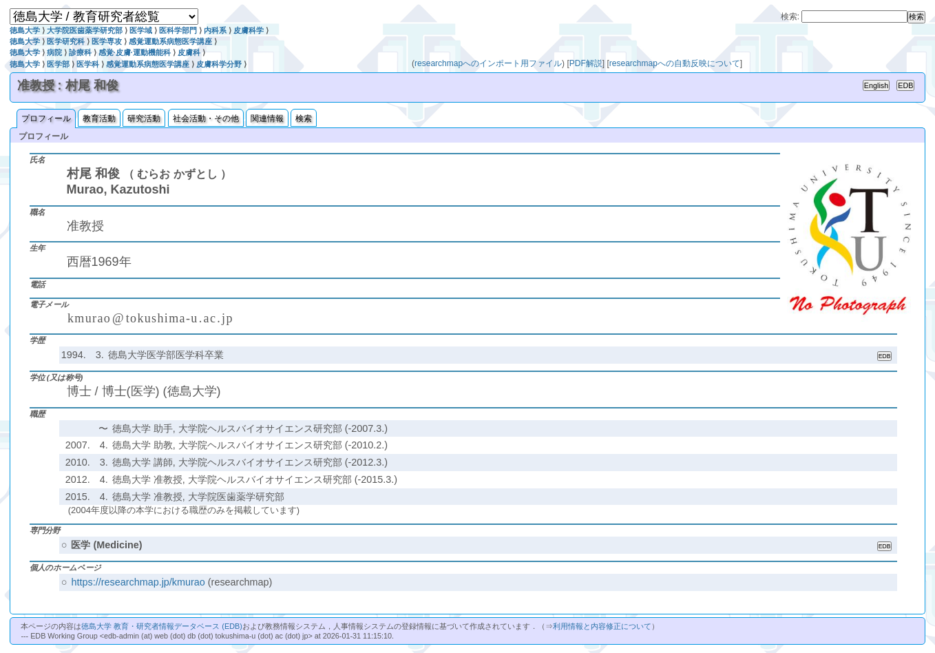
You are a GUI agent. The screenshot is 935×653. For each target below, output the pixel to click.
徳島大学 (25, 30)
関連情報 (267, 118)
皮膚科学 (248, 30)
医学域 (140, 30)
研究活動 (143, 118)
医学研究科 (66, 41)
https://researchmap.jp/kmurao (137, 582)
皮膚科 (189, 52)
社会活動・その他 (206, 118)
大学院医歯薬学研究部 (85, 30)
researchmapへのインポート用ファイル (488, 63)
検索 (303, 118)
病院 (54, 52)
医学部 (58, 64)
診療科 (80, 52)
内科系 (215, 30)
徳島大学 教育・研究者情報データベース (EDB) (161, 626)
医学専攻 (107, 41)
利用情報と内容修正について (602, 626)
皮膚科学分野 (219, 64)
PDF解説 (585, 63)
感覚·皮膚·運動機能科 (134, 52)
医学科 (87, 64)
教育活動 (99, 118)
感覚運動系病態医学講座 (170, 41)
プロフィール (46, 118)
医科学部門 (178, 30)
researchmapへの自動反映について (674, 63)
